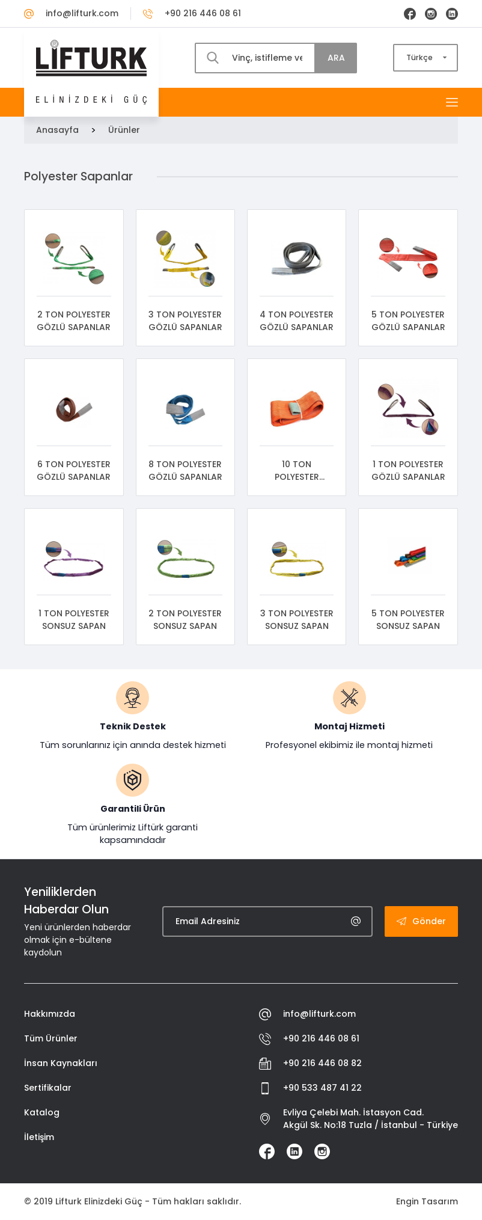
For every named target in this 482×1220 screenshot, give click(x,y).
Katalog (41, 1112)
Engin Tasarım (427, 1201)
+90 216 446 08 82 (310, 1063)
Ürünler (124, 130)
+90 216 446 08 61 (192, 13)
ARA (336, 58)
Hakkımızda (49, 1014)
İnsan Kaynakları (60, 1063)
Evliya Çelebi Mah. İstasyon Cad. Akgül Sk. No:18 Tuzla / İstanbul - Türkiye (358, 1118)
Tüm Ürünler (51, 1038)
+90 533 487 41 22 (310, 1088)
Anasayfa (57, 130)
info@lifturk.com (71, 13)
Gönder (421, 921)
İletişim (39, 1137)
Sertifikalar (48, 1088)
